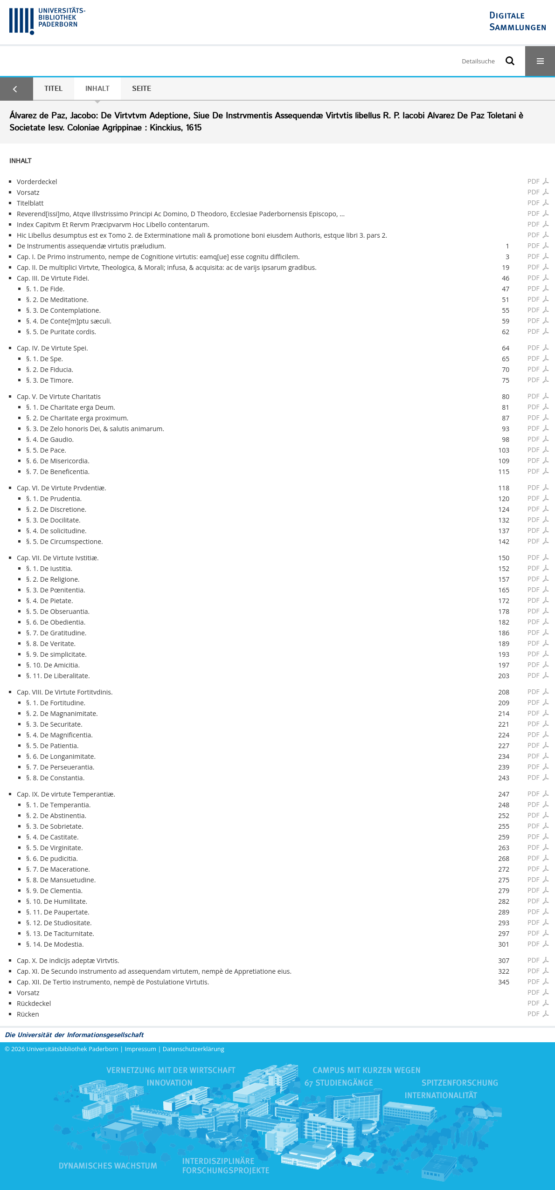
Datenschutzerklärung (193, 1049)
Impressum (141, 1049)
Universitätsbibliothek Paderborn (72, 1049)
